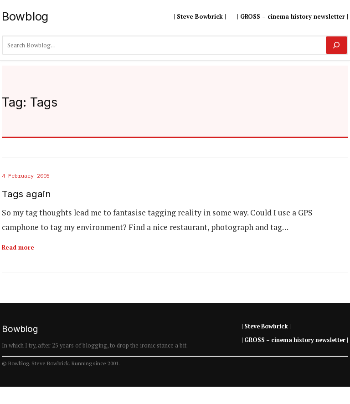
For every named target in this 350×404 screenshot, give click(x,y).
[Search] (336, 45)
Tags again (26, 194)
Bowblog (25, 16)
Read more (18, 247)
